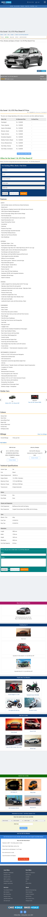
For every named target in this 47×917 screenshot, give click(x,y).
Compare (42, 76)
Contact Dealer (12, 460)
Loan (36, 6)
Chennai (5, 877)
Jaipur (11, 881)
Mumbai (5, 874)
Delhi (5, 879)
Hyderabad (11, 872)
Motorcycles (28, 874)
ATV (26, 881)
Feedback (32, 894)
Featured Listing (7, 896)
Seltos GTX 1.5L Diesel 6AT (12, 403)
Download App (33, 890)
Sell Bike (11, 6)
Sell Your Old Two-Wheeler (23, 833)
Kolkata (5, 883)
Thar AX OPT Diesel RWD (34, 402)
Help (27, 892)
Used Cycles (10, 883)
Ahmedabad (6, 881)
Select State (30, 2)
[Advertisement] (23, 18)
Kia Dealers (3, 442)
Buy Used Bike (17, 6)
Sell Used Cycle (7, 900)
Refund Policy (28, 896)
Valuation (22, 6)
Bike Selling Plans (7, 894)
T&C (26, 898)
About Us (27, 890)
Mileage (12, 37)
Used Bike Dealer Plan (8, 898)
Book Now (23, 193)
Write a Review (43, 79)
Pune (9, 874)
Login (38, 2)
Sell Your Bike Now (23, 859)
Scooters (27, 877)
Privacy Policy (31, 898)
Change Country (29, 900)
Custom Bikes (28, 883)
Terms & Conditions (17, 190)
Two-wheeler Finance (8, 890)
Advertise (30, 892)
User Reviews (23, 37)
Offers (7, 37)
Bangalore (6, 872)
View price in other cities (24, 153)
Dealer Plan (27, 6)
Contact (27, 894)
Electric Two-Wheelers (30, 872)
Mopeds (27, 879)
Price (2, 37)
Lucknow (8, 879)
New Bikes (32, 6)
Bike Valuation (7, 892)
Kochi (9, 877)
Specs (16, 37)
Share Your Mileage (42, 434)
